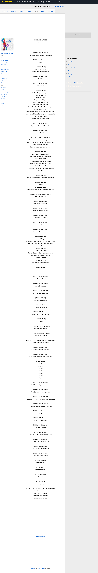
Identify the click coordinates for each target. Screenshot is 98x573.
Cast (42, 11)
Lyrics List (5, 11)
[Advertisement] (32, 26)
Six (69, 65)
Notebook (58, 6)
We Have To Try (4, 87)
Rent (69, 71)
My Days (3, 98)
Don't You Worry (4, 94)
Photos (21, 11)
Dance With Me (4, 60)
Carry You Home (4, 62)
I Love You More (4, 101)
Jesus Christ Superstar (74, 86)
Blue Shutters (4, 64)
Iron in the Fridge (5, 92)
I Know (2, 103)
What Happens (4, 73)
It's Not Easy (4, 96)
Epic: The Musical (73, 89)
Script (36, 11)
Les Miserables (72, 68)
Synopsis (50, 11)
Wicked (70, 77)
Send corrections (40, 536)
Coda (2, 105)
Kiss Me (3, 80)
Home (2, 82)
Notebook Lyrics (7, 53)
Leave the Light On (5, 71)
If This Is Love (4, 78)
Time (2, 58)
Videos (13, 11)
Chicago (70, 74)
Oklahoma (71, 80)
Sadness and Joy (5, 69)
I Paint (2, 67)
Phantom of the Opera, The (75, 83)
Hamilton (70, 61)
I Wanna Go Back (5, 76)
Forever (2, 89)
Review (29, 11)
